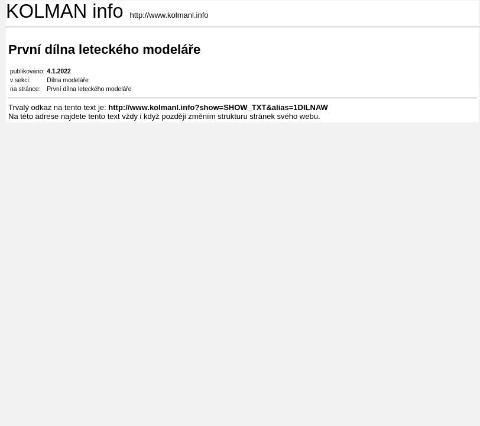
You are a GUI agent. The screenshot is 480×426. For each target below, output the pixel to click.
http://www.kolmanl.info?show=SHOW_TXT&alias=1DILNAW (218, 107)
